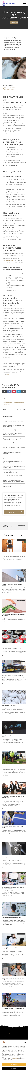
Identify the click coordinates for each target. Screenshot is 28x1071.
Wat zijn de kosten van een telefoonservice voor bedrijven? (13, 949)
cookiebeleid (15, 1058)
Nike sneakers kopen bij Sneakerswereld (14, 430)
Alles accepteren (14, 1064)
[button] (25, 1042)
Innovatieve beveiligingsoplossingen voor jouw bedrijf (12, 737)
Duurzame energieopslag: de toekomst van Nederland (12, 646)
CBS (7, 375)
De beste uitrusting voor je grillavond (13, 422)
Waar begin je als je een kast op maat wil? (14, 448)
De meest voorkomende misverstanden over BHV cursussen (13, 767)
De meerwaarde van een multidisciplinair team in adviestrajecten (13, 798)
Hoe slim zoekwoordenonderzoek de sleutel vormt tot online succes (13, 444)
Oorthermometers (19, 403)
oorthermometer (8, 261)
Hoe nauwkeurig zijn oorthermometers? (9, 89)
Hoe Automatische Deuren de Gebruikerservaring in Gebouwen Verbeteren (12, 453)
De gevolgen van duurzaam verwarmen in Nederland (11, 858)
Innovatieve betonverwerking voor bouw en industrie (12, 585)
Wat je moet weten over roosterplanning (11, 918)
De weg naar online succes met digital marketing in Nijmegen (13, 434)
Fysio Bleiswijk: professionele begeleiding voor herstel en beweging (14, 439)
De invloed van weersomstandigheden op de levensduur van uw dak (13, 458)
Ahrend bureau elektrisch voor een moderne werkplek (12, 486)
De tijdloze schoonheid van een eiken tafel (11, 554)
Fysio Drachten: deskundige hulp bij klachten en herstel (12, 463)
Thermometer (7, 405)
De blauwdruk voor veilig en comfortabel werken (13, 1009)
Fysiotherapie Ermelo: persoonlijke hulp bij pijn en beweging (13, 426)
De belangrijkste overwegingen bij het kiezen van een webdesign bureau (13, 888)
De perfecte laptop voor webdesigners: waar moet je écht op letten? (13, 472)
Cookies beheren (14, 1068)
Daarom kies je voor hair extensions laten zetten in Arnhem (14, 467)
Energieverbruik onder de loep (9, 706)
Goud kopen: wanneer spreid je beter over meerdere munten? (13, 477)
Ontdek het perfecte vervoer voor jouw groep (12, 675)
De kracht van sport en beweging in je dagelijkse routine (13, 828)
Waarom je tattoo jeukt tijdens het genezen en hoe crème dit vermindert (13, 481)
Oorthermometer (8, 403)
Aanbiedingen (14, 23)
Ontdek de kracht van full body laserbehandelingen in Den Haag (13, 616)
